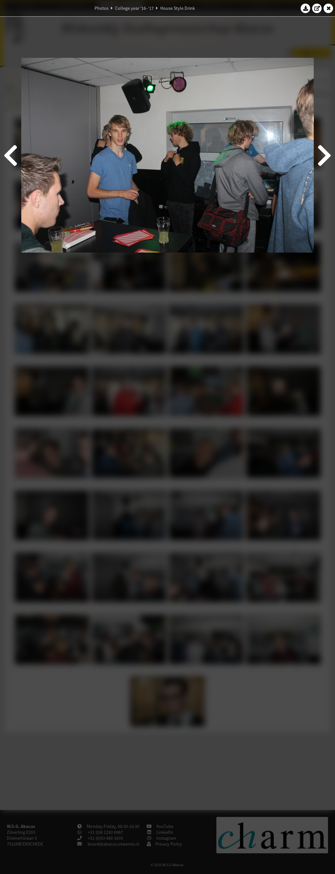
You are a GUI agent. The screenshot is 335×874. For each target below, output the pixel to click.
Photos (102, 8)
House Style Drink (177, 8)
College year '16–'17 (134, 8)
